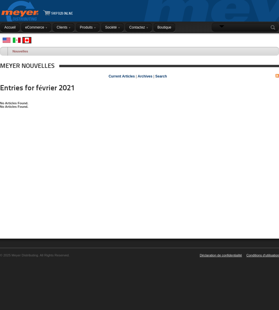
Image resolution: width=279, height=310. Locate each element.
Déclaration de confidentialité (221, 255)
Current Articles (122, 76)
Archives (145, 76)
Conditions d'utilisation (262, 255)
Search (274, 27)
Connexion (266, 38)
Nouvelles (20, 51)
